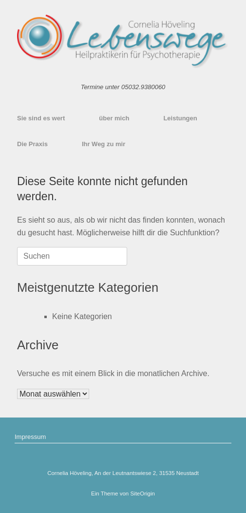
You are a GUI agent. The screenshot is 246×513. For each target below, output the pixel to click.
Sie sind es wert (41, 118)
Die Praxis (32, 144)
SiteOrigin (142, 493)
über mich (114, 118)
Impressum (30, 436)
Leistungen (180, 118)
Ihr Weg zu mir (103, 144)
